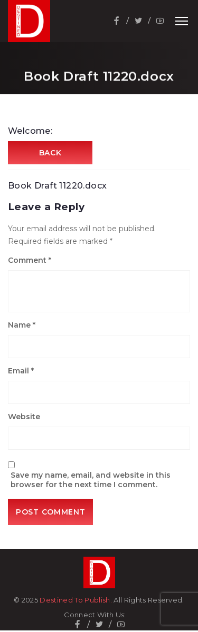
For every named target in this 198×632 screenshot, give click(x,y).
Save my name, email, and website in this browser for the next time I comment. (91, 479)
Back (50, 152)
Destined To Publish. (76, 600)
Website (24, 416)
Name (21, 325)
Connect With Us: (95, 614)
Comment (29, 260)
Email (21, 371)
